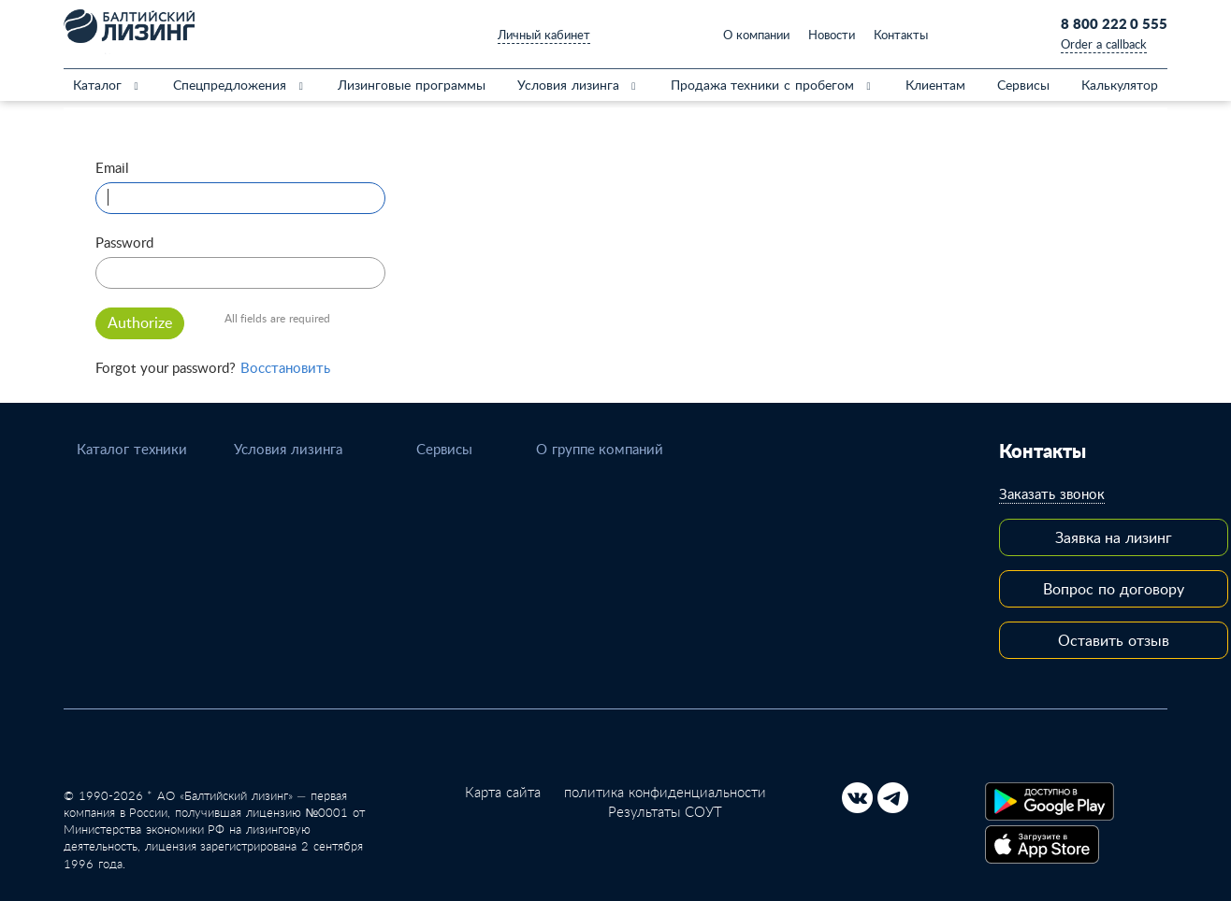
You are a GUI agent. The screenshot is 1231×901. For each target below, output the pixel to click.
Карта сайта (503, 791)
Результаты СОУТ (665, 811)
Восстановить (285, 367)
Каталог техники (132, 448)
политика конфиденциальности (665, 791)
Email (112, 167)
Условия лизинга (288, 448)
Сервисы (444, 448)
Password (124, 242)
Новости (831, 34)
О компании (756, 34)
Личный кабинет (544, 34)
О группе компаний (599, 448)
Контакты (901, 34)
